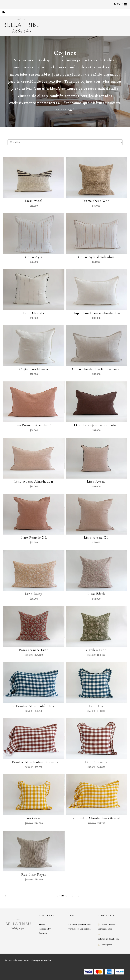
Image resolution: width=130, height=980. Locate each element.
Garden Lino (96, 650)
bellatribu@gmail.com (108, 939)
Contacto (43, 933)
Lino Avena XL (96, 537)
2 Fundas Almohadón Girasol (96, 818)
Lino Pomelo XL (34, 537)
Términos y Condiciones (79, 929)
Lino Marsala (33, 313)
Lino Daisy (33, 594)
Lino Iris (96, 706)
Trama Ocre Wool (96, 201)
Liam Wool (34, 201)
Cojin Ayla (33, 257)
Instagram (107, 944)
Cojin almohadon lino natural (96, 369)
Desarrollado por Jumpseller (37, 960)
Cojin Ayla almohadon (96, 257)
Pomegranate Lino (34, 650)
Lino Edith (96, 594)
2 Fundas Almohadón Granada (33, 762)
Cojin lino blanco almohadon (96, 313)
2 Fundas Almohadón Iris (33, 706)
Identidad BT (45, 929)
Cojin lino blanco (33, 369)
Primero (62, 895)
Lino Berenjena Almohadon (96, 425)
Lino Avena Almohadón (33, 481)
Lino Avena (96, 481)
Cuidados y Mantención (79, 924)
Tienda (42, 924)
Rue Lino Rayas (33, 874)
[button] (120, 4)
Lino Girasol (34, 818)
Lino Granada (96, 762)
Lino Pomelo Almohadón (34, 425)
